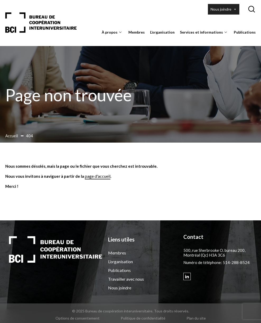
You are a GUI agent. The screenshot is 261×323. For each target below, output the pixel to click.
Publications (245, 32)
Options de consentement (77, 318)
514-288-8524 (236, 262)
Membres (136, 32)
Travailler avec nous (126, 278)
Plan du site (196, 318)
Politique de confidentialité (143, 318)
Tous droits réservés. (171, 311)
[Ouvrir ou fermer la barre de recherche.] (251, 9)
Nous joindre (224, 9)
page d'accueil (97, 176)
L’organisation (162, 32)
